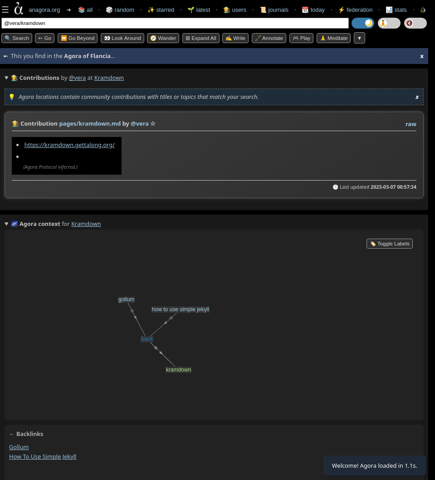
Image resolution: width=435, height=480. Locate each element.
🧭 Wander (163, 38)
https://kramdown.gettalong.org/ (69, 145)
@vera (77, 77)
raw (411, 124)
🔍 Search (17, 38)
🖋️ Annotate (269, 38)
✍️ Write (235, 38)
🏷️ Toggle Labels (390, 243)
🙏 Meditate (333, 38)
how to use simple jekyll (42, 456)
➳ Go (44, 38)
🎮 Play (302, 38)
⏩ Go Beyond (78, 38)
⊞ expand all (201, 38)
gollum (19, 447)
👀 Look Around (122, 38)
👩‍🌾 (15, 123)
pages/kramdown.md (90, 123)
